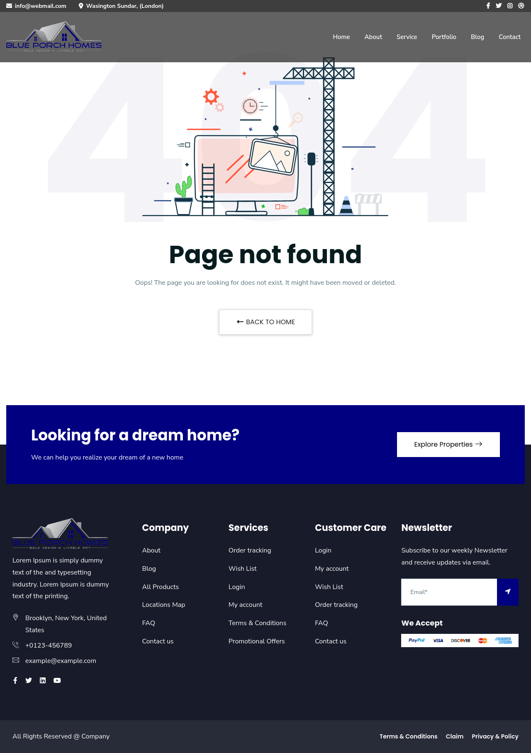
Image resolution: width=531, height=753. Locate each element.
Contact (510, 37)
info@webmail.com (40, 6)
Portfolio (444, 37)
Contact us (158, 641)
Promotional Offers (257, 641)
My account (246, 604)
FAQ (149, 623)
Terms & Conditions (258, 623)
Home (341, 37)
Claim (455, 736)
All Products (160, 587)
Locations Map (163, 604)
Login (237, 587)
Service (407, 37)
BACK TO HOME (265, 322)
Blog (477, 37)
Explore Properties (448, 444)
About (373, 37)
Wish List (243, 568)
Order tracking (250, 550)
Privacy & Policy (495, 736)
